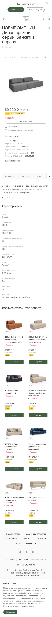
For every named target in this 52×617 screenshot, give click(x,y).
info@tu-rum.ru (28, 565)
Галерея (27, 539)
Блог (18, 543)
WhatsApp (32, 552)
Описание (9, 176)
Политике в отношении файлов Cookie (18, 606)
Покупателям (13, 534)
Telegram (26, 552)
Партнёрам (11, 539)
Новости (41, 539)
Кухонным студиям (36, 534)
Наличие (25, 176)
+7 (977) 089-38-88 (19, 560)
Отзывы (40, 176)
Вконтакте (19, 552)
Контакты (31, 543)
